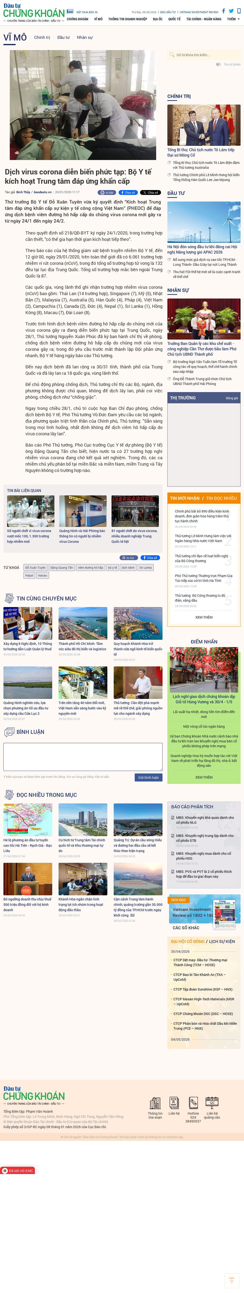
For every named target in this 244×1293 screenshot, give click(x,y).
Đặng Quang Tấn (62, 567)
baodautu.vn (42, 192)
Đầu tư (63, 37)
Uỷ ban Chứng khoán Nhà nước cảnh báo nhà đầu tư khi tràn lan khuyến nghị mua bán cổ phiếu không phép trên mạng (204, 741)
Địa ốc (158, 19)
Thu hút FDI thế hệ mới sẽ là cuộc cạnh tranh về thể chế (206, 274)
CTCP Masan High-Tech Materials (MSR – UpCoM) (203, 1001)
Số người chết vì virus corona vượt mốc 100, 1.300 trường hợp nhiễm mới (29, 536)
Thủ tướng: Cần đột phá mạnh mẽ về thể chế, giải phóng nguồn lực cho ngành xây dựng (138, 708)
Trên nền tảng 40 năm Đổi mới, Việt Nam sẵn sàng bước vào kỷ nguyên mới (82, 708)
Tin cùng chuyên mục (47, 598)
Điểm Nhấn (204, 641)
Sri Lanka (146, 567)
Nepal (29, 575)
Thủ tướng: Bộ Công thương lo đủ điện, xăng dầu (200, 598)
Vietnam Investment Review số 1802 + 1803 (194, 912)
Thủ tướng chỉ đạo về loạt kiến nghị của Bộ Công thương (201, 558)
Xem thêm (204, 617)
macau (42, 575)
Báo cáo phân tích (192, 807)
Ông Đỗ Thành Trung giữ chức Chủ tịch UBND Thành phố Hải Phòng (202, 381)
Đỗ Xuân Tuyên (35, 567)
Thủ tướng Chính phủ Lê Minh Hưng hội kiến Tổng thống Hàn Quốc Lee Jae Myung (206, 177)
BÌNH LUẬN (30, 732)
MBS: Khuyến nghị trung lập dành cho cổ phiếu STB (205, 838)
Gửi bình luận (148, 777)
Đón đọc (178, 900)
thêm (231, 19)
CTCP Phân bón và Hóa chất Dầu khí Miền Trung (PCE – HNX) (205, 1026)
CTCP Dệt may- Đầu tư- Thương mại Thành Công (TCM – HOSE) (200, 962)
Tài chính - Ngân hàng (203, 19)
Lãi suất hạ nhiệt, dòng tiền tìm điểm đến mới (204, 714)
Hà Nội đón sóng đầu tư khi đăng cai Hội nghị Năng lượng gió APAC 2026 (202, 249)
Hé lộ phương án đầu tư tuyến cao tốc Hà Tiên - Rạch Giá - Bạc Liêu (27, 845)
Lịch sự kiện (222, 941)
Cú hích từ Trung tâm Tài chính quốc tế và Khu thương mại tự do (82, 845)
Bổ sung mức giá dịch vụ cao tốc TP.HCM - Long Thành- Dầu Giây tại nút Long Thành (205, 262)
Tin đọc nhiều (221, 498)
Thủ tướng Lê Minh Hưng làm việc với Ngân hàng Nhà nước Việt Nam (203, 538)
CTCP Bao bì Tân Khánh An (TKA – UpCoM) (199, 977)
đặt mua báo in (82, 11)
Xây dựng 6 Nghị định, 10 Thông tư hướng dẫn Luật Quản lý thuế (27, 646)
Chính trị (42, 37)
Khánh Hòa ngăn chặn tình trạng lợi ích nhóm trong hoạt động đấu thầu (81, 904)
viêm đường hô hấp (90, 567)
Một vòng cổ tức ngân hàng (204, 726)
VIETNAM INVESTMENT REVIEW (199, 12)
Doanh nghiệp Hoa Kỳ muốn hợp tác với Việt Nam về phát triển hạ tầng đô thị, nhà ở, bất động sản (204, 760)
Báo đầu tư (168, 12)
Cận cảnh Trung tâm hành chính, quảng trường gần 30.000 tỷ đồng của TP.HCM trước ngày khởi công (138, 907)
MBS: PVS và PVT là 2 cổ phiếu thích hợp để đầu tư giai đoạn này (204, 874)
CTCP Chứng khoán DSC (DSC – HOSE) (203, 1013)
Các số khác (186, 927)
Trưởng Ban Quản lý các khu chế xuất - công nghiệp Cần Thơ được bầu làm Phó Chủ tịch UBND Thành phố (201, 349)
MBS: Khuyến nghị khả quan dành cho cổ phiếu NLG (205, 820)
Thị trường (183, 398)
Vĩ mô (98, 19)
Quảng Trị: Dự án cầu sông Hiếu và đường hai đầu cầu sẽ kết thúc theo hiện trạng (138, 845)
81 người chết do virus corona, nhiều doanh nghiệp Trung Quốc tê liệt (134, 536)
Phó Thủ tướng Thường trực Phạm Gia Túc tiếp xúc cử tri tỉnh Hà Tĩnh (204, 578)
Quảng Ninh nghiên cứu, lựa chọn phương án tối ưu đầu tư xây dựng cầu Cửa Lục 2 (25, 708)
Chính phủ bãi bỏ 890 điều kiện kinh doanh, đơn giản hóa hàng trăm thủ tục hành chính (202, 516)
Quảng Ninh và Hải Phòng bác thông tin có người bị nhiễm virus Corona (82, 536)
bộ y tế (112, 567)
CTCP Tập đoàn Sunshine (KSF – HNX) (203, 989)
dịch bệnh (128, 567)
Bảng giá (232, 398)
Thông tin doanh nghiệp (127, 19)
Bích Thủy (23, 192)
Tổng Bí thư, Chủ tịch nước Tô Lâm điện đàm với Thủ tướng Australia (206, 165)
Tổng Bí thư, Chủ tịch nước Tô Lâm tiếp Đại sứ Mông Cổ (200, 152)
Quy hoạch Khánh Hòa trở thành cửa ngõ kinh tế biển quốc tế (138, 649)
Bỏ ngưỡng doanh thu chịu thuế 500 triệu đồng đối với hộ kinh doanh (27, 904)
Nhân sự (84, 37)
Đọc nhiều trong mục (47, 795)
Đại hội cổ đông (187, 941)
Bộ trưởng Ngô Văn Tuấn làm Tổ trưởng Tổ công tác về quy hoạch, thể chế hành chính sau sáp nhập (205, 366)
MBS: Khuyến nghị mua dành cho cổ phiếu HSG (203, 856)
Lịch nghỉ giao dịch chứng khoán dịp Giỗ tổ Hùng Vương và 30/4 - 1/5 (204, 699)
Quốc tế (174, 19)
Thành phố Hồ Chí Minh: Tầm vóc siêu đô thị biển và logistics (82, 646)
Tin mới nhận (185, 498)
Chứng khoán (77, 19)
